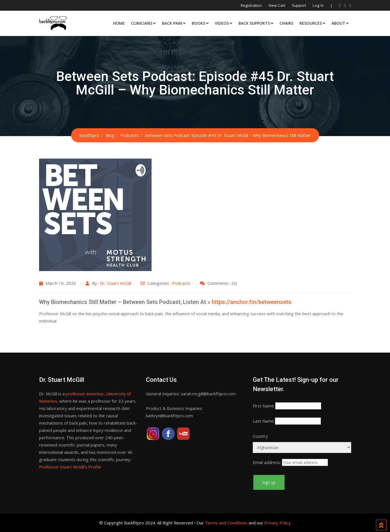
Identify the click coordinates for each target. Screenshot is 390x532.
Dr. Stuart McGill (115, 283)
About (338, 23)
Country (260, 436)
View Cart (277, 5)
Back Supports (254, 23)
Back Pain (172, 23)
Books (198, 23)
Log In (318, 5)
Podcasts (181, 283)
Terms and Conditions (226, 523)
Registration (251, 5)
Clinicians (141, 23)
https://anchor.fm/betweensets (251, 302)
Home (119, 23)
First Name (263, 406)
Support (299, 5)
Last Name (263, 421)
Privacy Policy (277, 523)
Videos (222, 23)
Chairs (286, 23)
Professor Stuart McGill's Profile (70, 467)
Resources (310, 23)
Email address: (267, 462)
